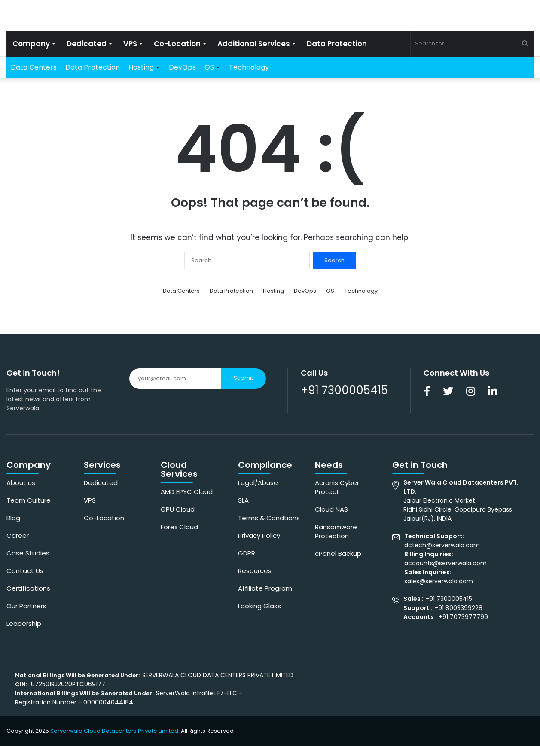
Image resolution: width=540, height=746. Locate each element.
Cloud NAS (331, 509)
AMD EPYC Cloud (187, 491)
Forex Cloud (179, 526)
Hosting (141, 67)
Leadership (23, 623)
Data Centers (34, 67)
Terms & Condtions (269, 517)
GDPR (246, 553)
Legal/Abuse (258, 482)
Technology (249, 67)
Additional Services (253, 44)
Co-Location (177, 44)
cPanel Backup (338, 553)
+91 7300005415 (344, 390)
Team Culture (28, 500)
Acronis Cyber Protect (337, 487)
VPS (130, 44)
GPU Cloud (178, 509)
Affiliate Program (265, 588)
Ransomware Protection (336, 531)
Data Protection (337, 44)
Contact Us (24, 570)
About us (20, 482)
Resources (255, 570)
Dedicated (87, 44)
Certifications (28, 588)
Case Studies (27, 553)
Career (17, 535)
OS (209, 67)
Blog (13, 517)
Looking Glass (259, 605)
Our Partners (26, 605)
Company (31, 44)
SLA (243, 500)
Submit (243, 378)
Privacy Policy (259, 535)
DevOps (182, 67)
